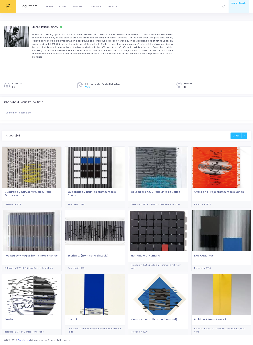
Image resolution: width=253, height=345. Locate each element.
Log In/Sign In (238, 3)
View (87, 87)
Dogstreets (24, 340)
